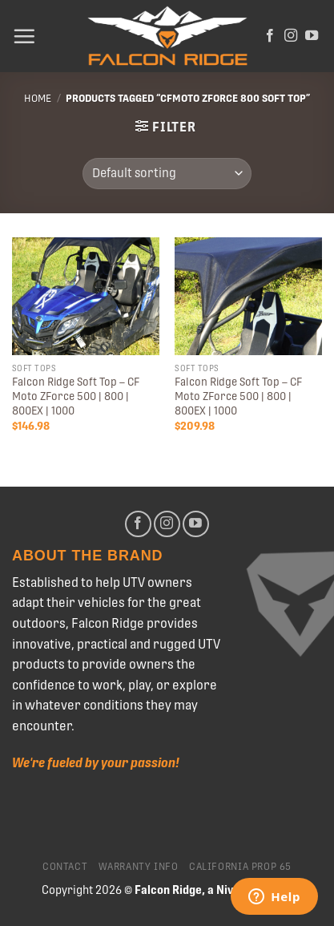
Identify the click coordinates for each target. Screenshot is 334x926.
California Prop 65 (240, 866)
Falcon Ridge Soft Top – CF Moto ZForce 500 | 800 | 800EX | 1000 (75, 395)
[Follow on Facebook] (270, 36)
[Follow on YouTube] (311, 36)
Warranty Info (139, 866)
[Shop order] (167, 173)
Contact (64, 866)
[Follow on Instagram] (290, 36)
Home (37, 98)
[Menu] (24, 36)
